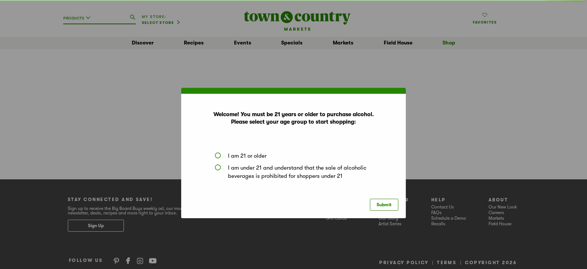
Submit (384, 204)
